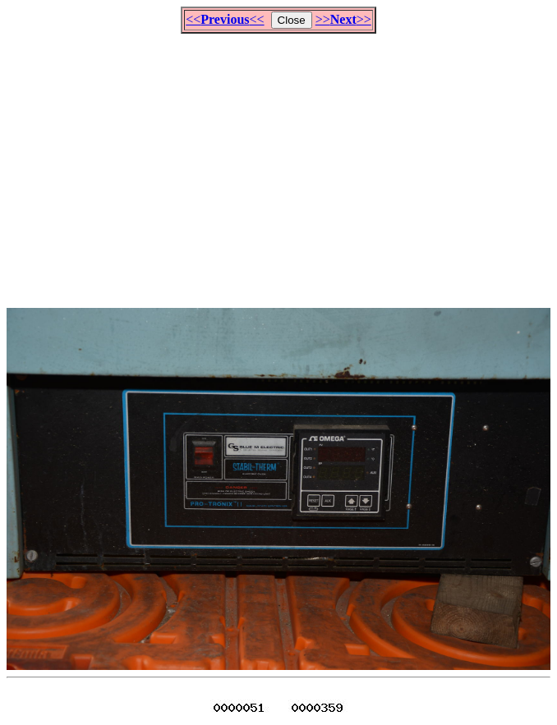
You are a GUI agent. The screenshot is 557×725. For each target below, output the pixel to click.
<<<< (225, 19)
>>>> (343, 19)
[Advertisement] (282, 163)
